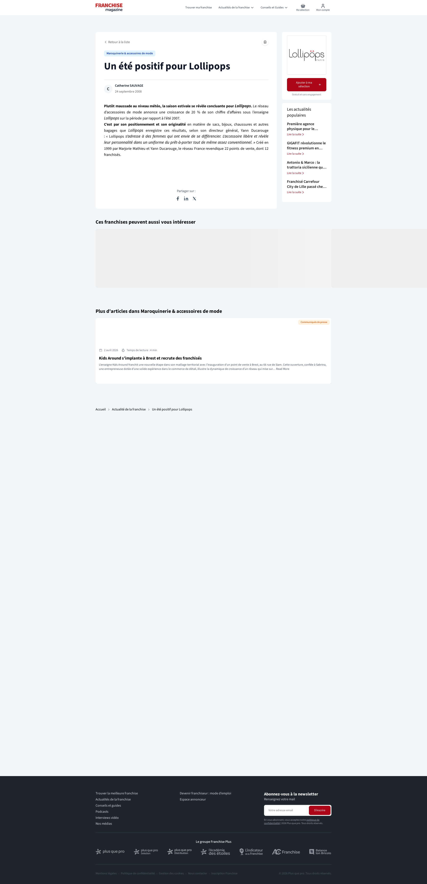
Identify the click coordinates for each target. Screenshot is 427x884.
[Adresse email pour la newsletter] (286, 810)
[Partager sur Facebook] (177, 198)
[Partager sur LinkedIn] (186, 198)
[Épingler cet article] (265, 42)
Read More (282, 369)
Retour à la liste (117, 42)
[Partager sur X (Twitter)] (194, 198)
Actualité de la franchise (129, 409)
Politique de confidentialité (138, 873)
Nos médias (104, 824)
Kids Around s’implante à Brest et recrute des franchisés (150, 358)
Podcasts (102, 812)
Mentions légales (106, 873)
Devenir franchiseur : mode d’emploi (205, 793)
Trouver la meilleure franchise (117, 793)
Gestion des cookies (171, 873)
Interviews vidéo (107, 818)
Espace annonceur (193, 799)
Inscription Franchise (224, 873)
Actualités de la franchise (113, 799)
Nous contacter (197, 873)
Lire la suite (296, 134)
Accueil (101, 409)
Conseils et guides (108, 805)
